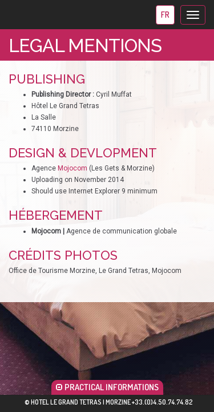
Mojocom (72, 168)
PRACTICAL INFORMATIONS (107, 387)
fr (165, 14)
